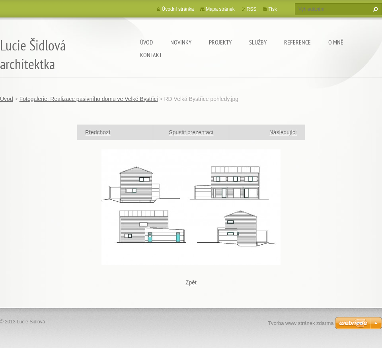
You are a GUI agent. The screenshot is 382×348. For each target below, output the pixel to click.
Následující (283, 132)
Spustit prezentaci (191, 132)
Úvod (146, 42)
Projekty (220, 42)
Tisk (272, 9)
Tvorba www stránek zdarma (300, 323)
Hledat (374, 9)
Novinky (180, 42)
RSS (252, 9)
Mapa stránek (220, 9)
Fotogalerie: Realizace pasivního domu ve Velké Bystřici (88, 99)
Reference (297, 42)
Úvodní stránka (178, 9)
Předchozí (97, 132)
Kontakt (151, 55)
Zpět (191, 282)
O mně (335, 42)
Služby (258, 42)
